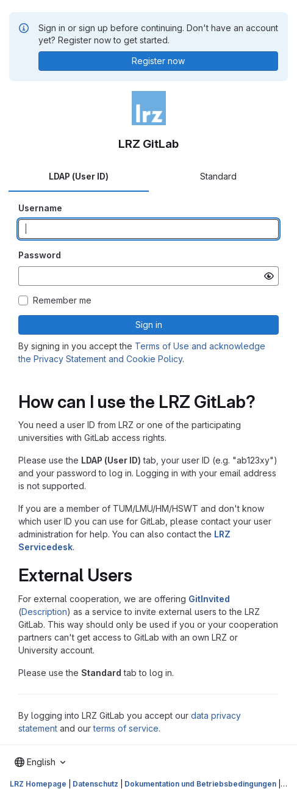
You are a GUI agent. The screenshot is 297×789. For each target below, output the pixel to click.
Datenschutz (95, 783)
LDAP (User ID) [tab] (79, 176)
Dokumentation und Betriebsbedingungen (200, 783)
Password (39, 255)
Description (44, 611)
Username (40, 208)
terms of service (126, 728)
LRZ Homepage (38, 783)
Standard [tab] (218, 176)
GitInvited (209, 599)
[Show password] (269, 276)
